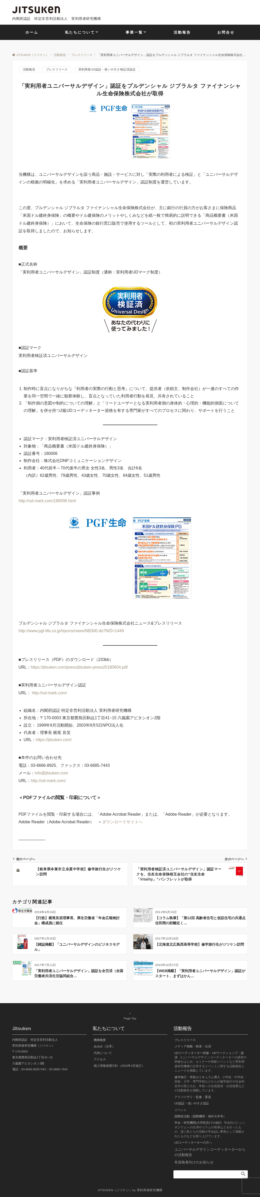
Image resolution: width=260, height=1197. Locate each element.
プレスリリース (57, 69)
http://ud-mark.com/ (49, 693)
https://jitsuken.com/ (54, 740)
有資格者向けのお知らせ (194, 1162)
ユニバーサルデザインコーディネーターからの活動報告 (210, 1152)
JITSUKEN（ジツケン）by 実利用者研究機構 (130, 1190)
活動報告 (29, 69)
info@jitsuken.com (51, 773)
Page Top (130, 1015)
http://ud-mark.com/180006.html (47, 501)
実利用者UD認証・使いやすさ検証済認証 (107, 69)
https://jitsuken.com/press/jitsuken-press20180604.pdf (79, 667)
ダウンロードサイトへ (122, 822)
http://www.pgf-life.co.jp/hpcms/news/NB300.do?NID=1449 (71, 631)
